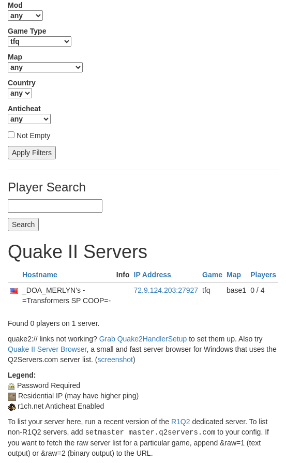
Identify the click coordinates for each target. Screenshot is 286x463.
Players (263, 275)
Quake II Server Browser (47, 349)
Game (212, 275)
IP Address (152, 275)
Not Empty (33, 135)
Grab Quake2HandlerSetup (143, 339)
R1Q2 (180, 421)
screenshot (114, 359)
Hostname (39, 275)
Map (234, 275)
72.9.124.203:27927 (166, 290)
